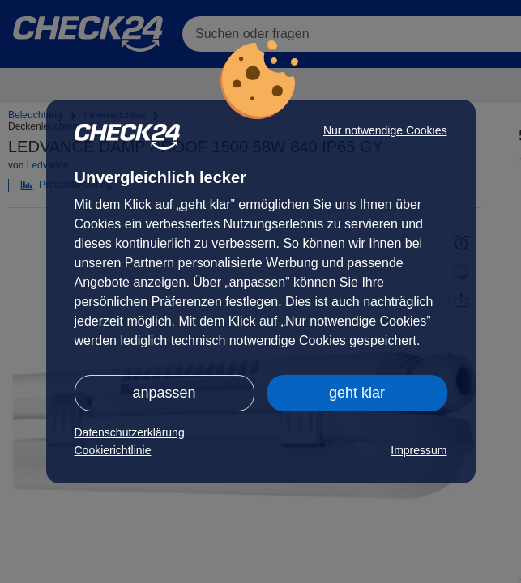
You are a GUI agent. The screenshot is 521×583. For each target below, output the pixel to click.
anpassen (163, 393)
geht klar (357, 393)
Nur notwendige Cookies (385, 130)
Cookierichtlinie (113, 450)
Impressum (418, 450)
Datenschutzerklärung (130, 432)
